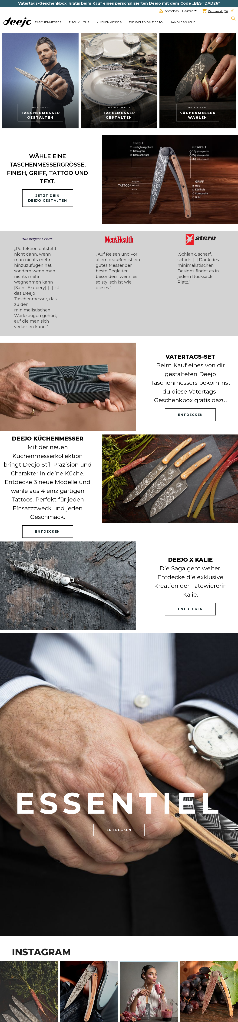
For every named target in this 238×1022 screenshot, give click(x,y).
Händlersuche (182, 22)
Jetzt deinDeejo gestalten (47, 198)
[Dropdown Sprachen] (190, 11)
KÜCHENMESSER (109, 22)
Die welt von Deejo (146, 22)
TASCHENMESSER (48, 22)
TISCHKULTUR (79, 22)
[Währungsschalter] (232, 11)
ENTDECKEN (190, 415)
